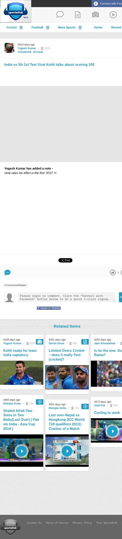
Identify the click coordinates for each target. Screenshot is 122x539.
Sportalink (16, 11)
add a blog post (78, 14)
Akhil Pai (99, 405)
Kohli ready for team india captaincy (20, 353)
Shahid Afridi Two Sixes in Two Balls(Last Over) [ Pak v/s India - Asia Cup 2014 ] (21, 420)
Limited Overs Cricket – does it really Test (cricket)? (66, 355)
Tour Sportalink (106, 523)
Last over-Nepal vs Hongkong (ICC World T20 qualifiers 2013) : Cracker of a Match (67, 421)
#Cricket (38, 51)
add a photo (95, 14)
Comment (7, 272)
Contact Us (34, 523)
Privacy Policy (82, 523)
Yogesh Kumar (27, 48)
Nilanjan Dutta (12, 403)
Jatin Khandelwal (104, 343)
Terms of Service (57, 523)
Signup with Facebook (47, 310)
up (113, 272)
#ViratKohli (24, 51)
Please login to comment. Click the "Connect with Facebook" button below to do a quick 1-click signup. (66, 297)
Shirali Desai (56, 343)
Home (98, 27)
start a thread (60, 14)
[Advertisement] (67, 75)
